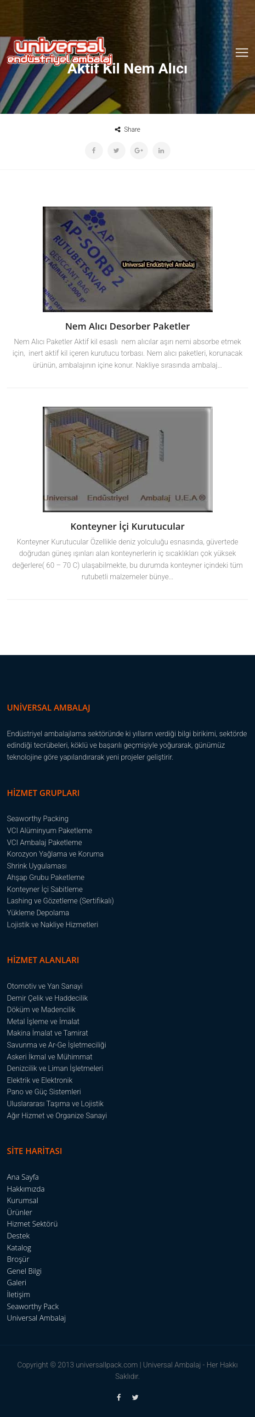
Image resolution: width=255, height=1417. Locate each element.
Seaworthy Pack (33, 1306)
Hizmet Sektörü (32, 1224)
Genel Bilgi (24, 1271)
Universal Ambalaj (36, 1318)
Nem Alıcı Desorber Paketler (127, 326)
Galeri (16, 1282)
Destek (18, 1236)
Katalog (19, 1248)
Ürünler (19, 1212)
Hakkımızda (26, 1189)
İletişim (18, 1294)
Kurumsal (22, 1200)
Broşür (18, 1259)
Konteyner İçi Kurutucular (127, 526)
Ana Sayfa (23, 1177)
